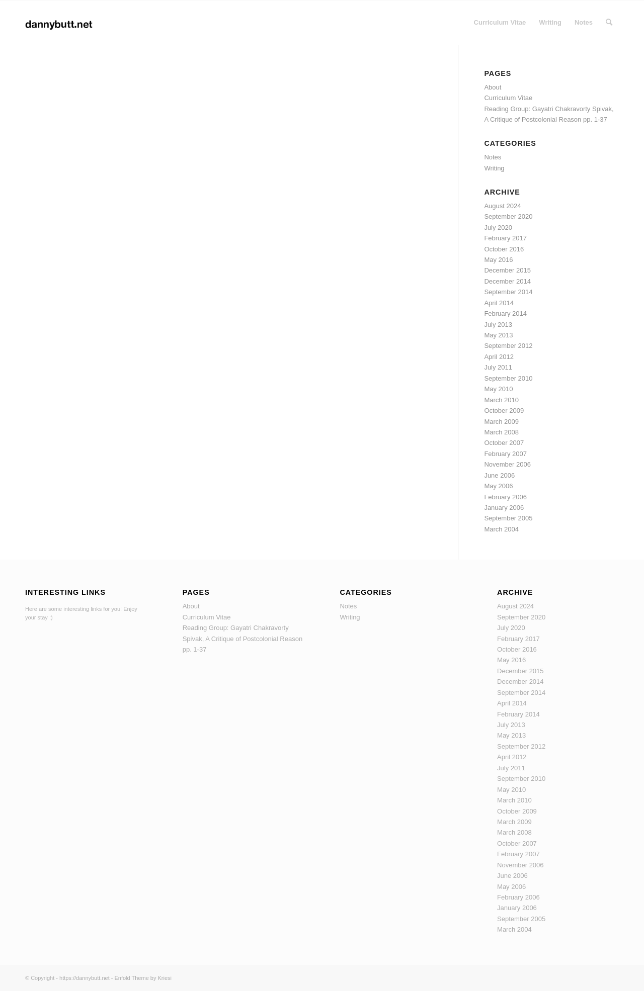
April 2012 (499, 357)
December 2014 (507, 281)
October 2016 (504, 249)
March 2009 (501, 421)
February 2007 (505, 454)
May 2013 (498, 335)
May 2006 (498, 486)
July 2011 (498, 367)
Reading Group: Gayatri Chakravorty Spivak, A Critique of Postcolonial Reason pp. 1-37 (242, 638)
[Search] (609, 23)
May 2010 (498, 389)
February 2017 (505, 238)
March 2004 (501, 529)
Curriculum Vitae (508, 98)
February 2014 (505, 313)
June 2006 (499, 475)
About (492, 87)
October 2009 (504, 410)
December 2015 (507, 270)
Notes (492, 157)
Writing (494, 168)
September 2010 (508, 378)
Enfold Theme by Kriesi (143, 978)
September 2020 (508, 216)
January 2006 (504, 507)
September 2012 (508, 345)
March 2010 (501, 400)
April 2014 (499, 303)
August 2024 (502, 206)
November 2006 (507, 464)
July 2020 (498, 227)
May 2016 (498, 259)
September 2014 (508, 292)
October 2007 (504, 442)
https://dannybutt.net (84, 978)
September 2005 (508, 518)
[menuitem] (500, 23)
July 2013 (498, 324)
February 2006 (505, 497)
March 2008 (501, 432)
